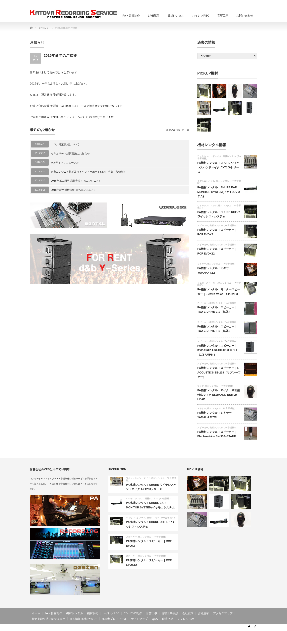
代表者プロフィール (114, 618)
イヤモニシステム (206, 181)
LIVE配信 (153, 15)
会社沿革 (203, 613)
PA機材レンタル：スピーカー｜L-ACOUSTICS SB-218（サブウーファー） (219, 372)
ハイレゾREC (200, 15)
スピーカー (202, 225)
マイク (200, 386)
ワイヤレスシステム (207, 205)
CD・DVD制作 (133, 613)
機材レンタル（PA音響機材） (219, 182)
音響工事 (222, 15)
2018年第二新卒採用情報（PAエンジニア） (76, 180)
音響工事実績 (169, 613)
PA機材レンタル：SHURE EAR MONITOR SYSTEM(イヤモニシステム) (218, 192)
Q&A (155, 618)
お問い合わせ (244, 15)
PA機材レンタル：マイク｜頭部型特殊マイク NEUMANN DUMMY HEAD (218, 395)
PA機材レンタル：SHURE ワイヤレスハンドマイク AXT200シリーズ (218, 167)
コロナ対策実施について (65, 144)
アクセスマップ (223, 613)
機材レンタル (175, 15)
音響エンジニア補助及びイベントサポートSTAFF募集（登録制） (88, 171)
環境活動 (167, 618)
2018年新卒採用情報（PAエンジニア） (73, 189)
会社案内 (188, 613)
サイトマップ (139, 618)
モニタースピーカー (207, 283)
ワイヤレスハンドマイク (209, 156)
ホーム (36, 613)
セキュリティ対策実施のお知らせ (70, 153)
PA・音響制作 (131, 15)
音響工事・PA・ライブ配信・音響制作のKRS (214, 627)
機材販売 (92, 613)
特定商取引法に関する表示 (48, 618)
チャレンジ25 (186, 618)
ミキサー (201, 263)
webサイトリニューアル (65, 162)
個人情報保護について (83, 618)
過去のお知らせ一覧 (177, 130)
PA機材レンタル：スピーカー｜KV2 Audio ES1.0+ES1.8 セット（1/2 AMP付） (217, 350)
